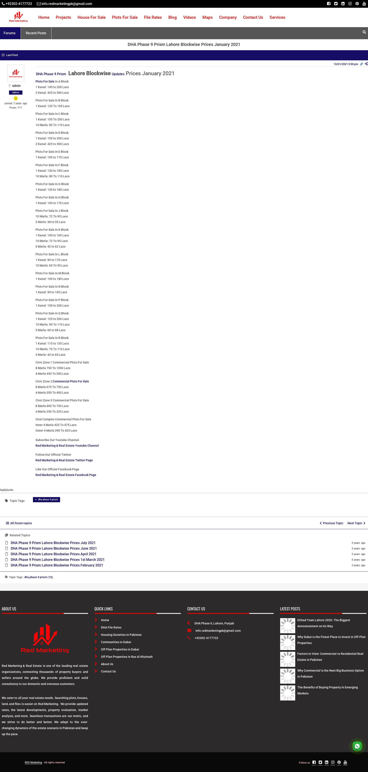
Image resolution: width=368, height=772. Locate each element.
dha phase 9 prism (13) (38, 577)
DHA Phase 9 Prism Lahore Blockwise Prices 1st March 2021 (58, 560)
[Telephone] (17, 4)
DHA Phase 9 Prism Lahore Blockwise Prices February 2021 (57, 565)
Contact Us (253, 17)
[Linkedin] (343, 3)
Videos (189, 17)
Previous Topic (331, 523)
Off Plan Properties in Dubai (117, 649)
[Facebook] (328, 3)
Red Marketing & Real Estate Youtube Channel (67, 445)
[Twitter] (336, 3)
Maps (207, 17)
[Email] (64, 4)
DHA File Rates (108, 627)
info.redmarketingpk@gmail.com (214, 630)
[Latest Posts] (287, 625)
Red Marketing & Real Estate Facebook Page (66, 475)
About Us (104, 664)
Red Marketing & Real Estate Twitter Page (64, 460)
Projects (63, 17)
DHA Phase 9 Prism (51, 74)
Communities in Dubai (113, 642)
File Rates (153, 17)
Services (277, 17)
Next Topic (356, 523)
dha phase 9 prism (48, 499)
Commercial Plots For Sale (71, 381)
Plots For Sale (125, 17)
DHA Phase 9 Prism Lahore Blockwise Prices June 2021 (54, 548)
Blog (172, 17)
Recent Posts (36, 33)
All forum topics (19, 523)
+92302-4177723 (202, 638)
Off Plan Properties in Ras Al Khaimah (124, 656)
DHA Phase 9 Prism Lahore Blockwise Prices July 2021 (53, 543)
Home (43, 17)
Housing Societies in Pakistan (118, 634)
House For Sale (92, 17)
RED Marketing (33, 762)
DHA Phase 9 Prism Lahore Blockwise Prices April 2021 (53, 554)
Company (228, 17)
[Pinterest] (357, 3)
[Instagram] (350, 3)
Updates (118, 74)
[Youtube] (364, 3)
